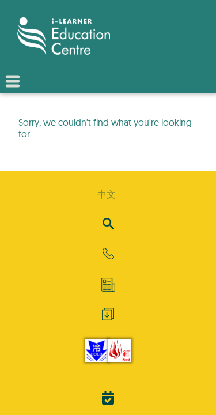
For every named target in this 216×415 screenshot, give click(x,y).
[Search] (108, 224)
